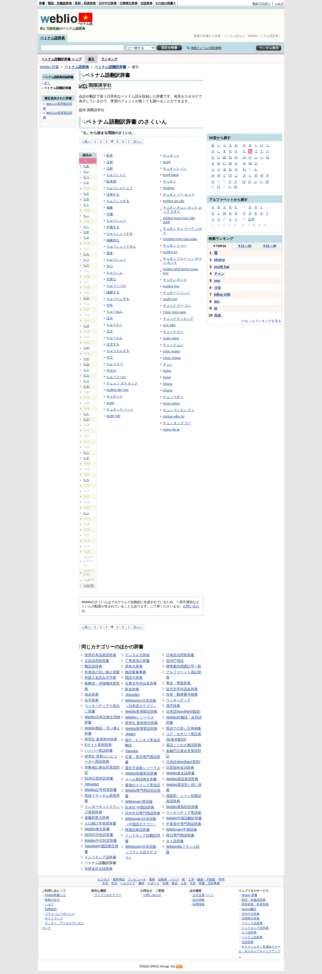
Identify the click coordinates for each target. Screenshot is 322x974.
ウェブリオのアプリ (107, 895)
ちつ (86, 259)
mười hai (221, 267)
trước (110, 403)
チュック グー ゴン (177, 305)
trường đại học (117, 390)
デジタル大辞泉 (137, 655)
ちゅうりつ (114, 364)
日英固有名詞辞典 (180, 768)
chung (167, 390)
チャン (219, 274)
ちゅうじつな (116, 286)
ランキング (109, 59)
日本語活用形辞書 (180, 655)
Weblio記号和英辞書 (101, 790)
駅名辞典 (132, 689)
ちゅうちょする (117, 299)
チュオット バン (175, 168)
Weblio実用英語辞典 (141, 729)
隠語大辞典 (134, 678)
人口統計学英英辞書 (100, 823)
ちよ (86, 370)
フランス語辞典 (252, 923)
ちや (86, 359)
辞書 (42, 3)
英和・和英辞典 (85, 3)
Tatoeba (131, 751)
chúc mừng (171, 351)
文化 (105, 883)
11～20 (245, 246)
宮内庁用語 (175, 661)
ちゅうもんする (117, 351)
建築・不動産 (206, 879)
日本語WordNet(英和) (183, 762)
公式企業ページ (203, 895)
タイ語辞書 (175, 841)
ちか (86, 193)
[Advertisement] (192, 21)
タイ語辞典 (249, 932)
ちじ (86, 452)
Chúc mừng (172, 358)
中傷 (109, 214)
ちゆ (86, 364)
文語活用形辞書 (97, 661)
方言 (193, 883)
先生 (217, 315)
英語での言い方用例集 (183, 728)
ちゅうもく (114, 325)
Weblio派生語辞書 (180, 773)
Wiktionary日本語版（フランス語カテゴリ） (141, 852)
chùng (167, 384)
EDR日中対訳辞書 (99, 835)
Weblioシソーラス (139, 717)
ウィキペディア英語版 (183, 813)
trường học (171, 286)
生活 (114, 883)
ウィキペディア (178, 700)
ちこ (86, 215)
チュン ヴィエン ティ (178, 410)
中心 (109, 266)
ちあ (86, 166)
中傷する (112, 227)
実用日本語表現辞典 (100, 655)
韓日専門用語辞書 (180, 835)
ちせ (86, 237)
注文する (112, 344)
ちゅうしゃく (116, 175)
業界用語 (119, 879)
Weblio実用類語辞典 (141, 712)
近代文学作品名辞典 (182, 689)
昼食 (109, 253)
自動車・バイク (168, 879)
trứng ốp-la (171, 429)
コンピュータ (137, 879)
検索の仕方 (52, 899)
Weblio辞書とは (55, 895)
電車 (152, 879)
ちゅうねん (114, 312)
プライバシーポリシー (60, 913)
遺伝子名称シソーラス (142, 768)
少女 (217, 288)
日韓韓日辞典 (128, 3)
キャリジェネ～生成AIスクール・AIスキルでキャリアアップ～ (259, 951)
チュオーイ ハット (176, 293)
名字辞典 (92, 700)
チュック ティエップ (178, 319)
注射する (112, 194)
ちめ (86, 347)
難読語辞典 (93, 666)
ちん (86, 414)
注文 (109, 331)
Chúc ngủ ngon (174, 312)
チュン (168, 364)
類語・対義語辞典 (60, 3)
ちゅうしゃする (117, 201)
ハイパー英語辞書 (99, 750)
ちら (86, 375)
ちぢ (86, 480)
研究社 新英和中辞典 (101, 739)
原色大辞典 (134, 666)
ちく (86, 204)
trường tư (170, 252)
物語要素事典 (135, 672)
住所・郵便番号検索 (182, 694)
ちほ (86, 326)
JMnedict (92, 784)
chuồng (168, 188)
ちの (86, 298)
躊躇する (112, 292)
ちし (86, 227)
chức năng (171, 338)
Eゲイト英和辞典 (98, 745)
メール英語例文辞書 (141, 779)
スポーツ (153, 883)
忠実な (111, 279)
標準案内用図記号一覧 (183, 666)
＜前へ (86, 141)
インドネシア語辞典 (255, 927)
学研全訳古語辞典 (99, 869)
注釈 (109, 168)
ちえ (86, 182)
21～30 (269, 246)
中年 (109, 305)
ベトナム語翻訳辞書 (110, 67)
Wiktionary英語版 (138, 802)
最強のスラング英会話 (142, 785)
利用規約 (51, 909)
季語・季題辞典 (178, 683)
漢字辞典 (173, 706)
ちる (86, 386)
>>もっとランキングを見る (261, 321)
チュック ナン (173, 332)
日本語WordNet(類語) (183, 712)
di (215, 308)
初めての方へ (261, 3)
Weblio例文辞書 (97, 829)
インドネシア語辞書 (100, 857)
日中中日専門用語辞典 (142, 813)
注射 (109, 162)
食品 (175, 883)
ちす (86, 232)
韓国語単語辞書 (137, 830)
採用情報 (198, 904)
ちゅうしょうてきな (121, 246)
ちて (86, 265)
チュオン (169, 181)
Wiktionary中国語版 (181, 829)
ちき (86, 199)
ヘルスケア (127, 883)
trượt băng (171, 175)
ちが (86, 419)
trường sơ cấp (173, 201)
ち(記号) (88, 585)
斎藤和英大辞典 (97, 818)
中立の (111, 370)
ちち (86, 254)
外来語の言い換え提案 (102, 672)
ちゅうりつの (116, 377)
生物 (166, 883)
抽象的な (112, 240)
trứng (167, 371)
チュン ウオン (173, 397)
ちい (86, 171)
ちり (86, 381)
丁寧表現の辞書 (137, 661)
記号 (251, 219)
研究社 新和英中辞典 (141, 723)
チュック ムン (173, 345)
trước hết (113, 416)
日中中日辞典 (108, 3)
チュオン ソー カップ (178, 194)
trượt (166, 162)
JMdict (130, 734)
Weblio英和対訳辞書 (182, 807)
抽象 (109, 207)
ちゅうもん (114, 338)
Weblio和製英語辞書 (141, 773)
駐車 (109, 155)
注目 (109, 318)
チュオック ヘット (120, 409)
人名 (184, 883)
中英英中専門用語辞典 (183, 824)
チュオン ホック (175, 280)
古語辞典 (146, 3)
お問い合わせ (152, 895)
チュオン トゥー (175, 245)
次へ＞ (137, 141)
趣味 (141, 883)
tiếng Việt (222, 294)
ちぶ (86, 513)
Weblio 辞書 (49, 67)
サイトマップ (54, 918)
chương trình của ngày (180, 239)
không (219, 260)
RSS (180, 966)
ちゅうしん (114, 273)
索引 (91, 59)
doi (217, 301)
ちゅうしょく (116, 259)
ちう (86, 177)
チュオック (114, 396)
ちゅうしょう (116, 221)
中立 (109, 357)
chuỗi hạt (170, 299)
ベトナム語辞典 (52, 38)
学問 (221, 879)
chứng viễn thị (173, 416)
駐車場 (111, 181)
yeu (217, 281)
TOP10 (219, 246)
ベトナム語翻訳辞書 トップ (61, 59)
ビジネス (104, 879)
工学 (191, 879)
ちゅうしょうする (119, 234)
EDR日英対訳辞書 (99, 778)
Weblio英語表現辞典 (182, 779)
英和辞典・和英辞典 (255, 904)
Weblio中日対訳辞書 (101, 840)
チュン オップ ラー (177, 423)
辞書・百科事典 (209, 883)
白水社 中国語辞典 (139, 807)
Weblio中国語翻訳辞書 (184, 818)
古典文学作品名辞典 (141, 683)
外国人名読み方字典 (100, 678)
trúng (167, 377)
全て (47, 83)
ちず (86, 458)
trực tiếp (169, 325)
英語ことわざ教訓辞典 (183, 745)
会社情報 (198, 899)
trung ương (171, 403)
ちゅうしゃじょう (119, 188)
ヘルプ (279, 3)
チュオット (171, 155)
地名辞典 (92, 694)
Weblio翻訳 (249, 909)
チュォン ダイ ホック (122, 383)
